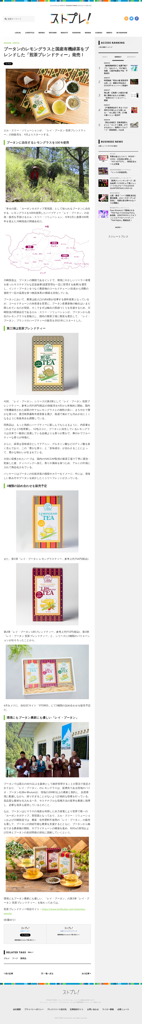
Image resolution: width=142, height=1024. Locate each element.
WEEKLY (118, 57)
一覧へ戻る (47, 973)
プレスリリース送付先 (57, 1009)
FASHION (76, 32)
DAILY (104, 57)
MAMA (88, 32)
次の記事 (86, 973)
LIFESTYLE (29, 32)
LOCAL (18, 32)
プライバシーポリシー (34, 1009)
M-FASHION (121, 32)
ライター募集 (108, 1009)
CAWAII (98, 32)
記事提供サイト (77, 1009)
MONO (42, 32)
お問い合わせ (93, 1009)
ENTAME (53, 32)
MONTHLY (131, 57)
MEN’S (109, 32)
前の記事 (8, 973)
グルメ (7, 958)
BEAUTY (64, 32)
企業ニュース (123, 1009)
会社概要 (17, 1009)
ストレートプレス (118, 236)
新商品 (23, 958)
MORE (118, 227)
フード (15, 958)
